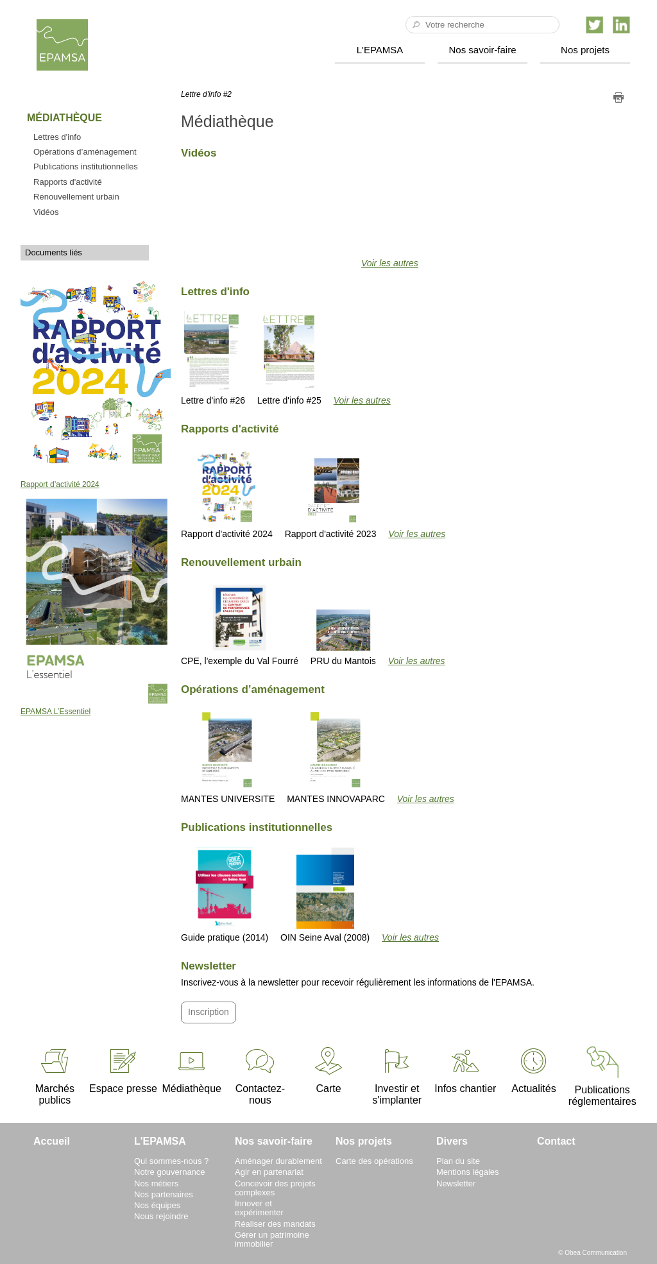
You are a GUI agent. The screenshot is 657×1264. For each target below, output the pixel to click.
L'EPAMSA (380, 50)
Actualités (533, 1070)
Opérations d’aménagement (85, 152)
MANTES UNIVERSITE (228, 756)
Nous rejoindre (161, 1216)
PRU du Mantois (343, 637)
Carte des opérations (374, 1161)
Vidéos (46, 212)
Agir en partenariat (269, 1172)
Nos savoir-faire (482, 50)
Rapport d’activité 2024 (60, 484)
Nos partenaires (163, 1194)
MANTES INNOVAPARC (336, 756)
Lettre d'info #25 (289, 359)
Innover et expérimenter (259, 1208)
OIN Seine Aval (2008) (325, 895)
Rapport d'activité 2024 (227, 493)
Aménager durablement (278, 1161)
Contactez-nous (260, 1076)
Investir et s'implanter (397, 1076)
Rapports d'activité (67, 182)
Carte (328, 1070)
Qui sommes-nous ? (171, 1161)
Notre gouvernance (169, 1172)
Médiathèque (191, 1070)
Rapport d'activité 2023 (331, 493)
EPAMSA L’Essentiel (55, 711)
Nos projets (585, 50)
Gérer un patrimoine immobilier (272, 1239)
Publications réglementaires (602, 1076)
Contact (556, 1141)
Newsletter (455, 1183)
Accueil (51, 1141)
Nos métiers (156, 1183)
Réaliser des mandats (275, 1224)
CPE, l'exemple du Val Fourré (239, 624)
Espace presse (123, 1070)
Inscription (208, 1012)
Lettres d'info (57, 137)
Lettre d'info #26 (213, 358)
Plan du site (458, 1161)
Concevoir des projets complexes (275, 1188)
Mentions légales (467, 1172)
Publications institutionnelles (85, 166)
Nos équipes (157, 1205)
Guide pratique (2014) (224, 895)
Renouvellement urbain (76, 196)
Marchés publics (54, 1076)
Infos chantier (465, 1070)
